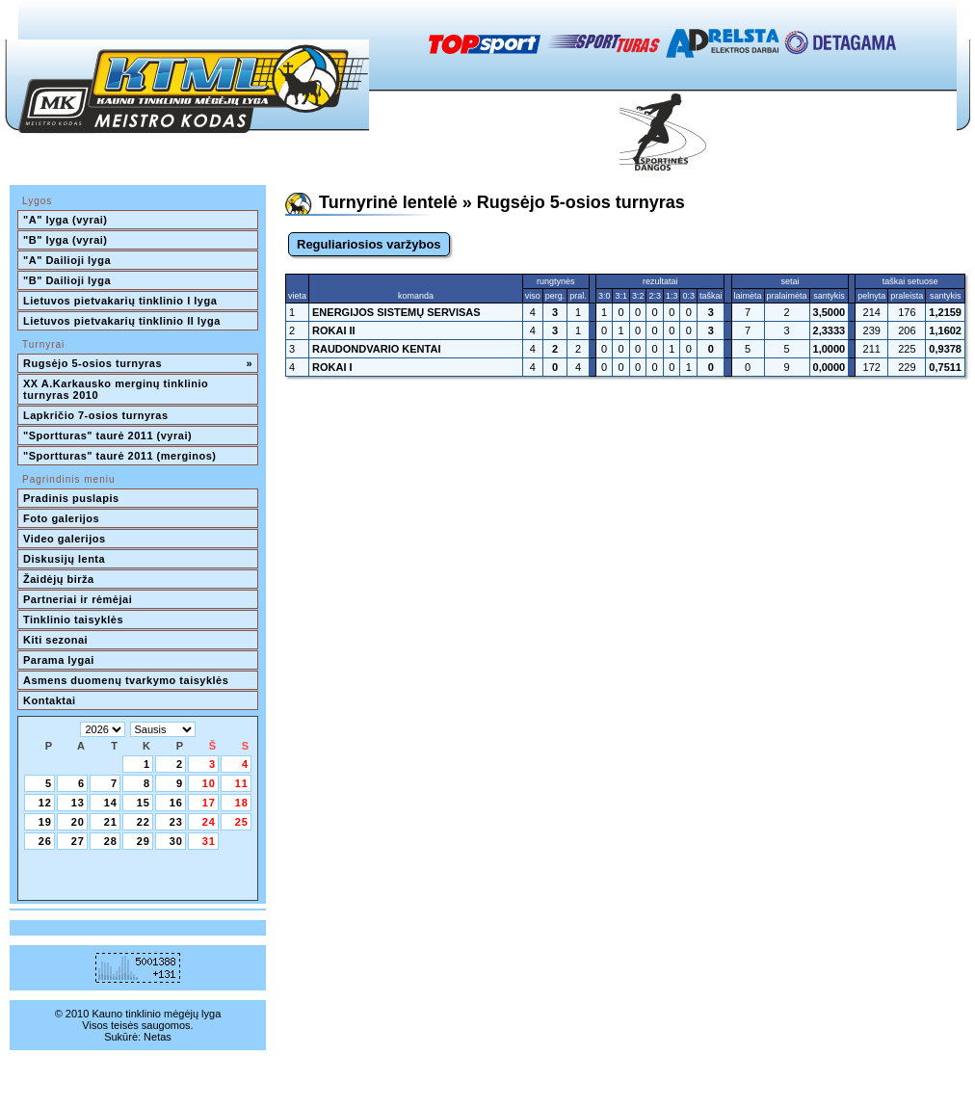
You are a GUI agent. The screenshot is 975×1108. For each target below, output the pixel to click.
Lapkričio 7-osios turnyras (96, 415)
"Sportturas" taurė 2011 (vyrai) (107, 435)
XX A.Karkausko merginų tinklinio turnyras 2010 (117, 389)
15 (143, 802)
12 (45, 802)
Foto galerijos (61, 518)
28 (111, 841)
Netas (157, 1036)
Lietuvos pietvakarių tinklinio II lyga (122, 321)
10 (209, 783)
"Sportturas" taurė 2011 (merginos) (119, 456)
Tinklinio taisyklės (73, 619)
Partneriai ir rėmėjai (77, 599)
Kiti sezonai (55, 640)
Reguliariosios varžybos (369, 244)
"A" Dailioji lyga (67, 260)
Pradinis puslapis (71, 498)
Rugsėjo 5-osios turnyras (137, 363)
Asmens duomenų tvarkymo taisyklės (125, 680)
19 (45, 822)
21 (111, 822)
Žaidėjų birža (58, 579)
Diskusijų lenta (64, 559)
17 (209, 802)
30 (176, 841)
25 (242, 822)
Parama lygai (58, 660)
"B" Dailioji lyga (67, 280)
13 (78, 802)
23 (176, 822)
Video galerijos (64, 538)
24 (209, 822)
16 (176, 802)
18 (242, 802)
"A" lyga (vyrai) (65, 219)
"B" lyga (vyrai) (65, 240)
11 (242, 783)
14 (111, 802)
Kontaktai (49, 700)
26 (45, 841)
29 (143, 841)
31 (209, 841)
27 (78, 841)
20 (78, 822)
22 (143, 822)
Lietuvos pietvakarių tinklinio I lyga (120, 300)
